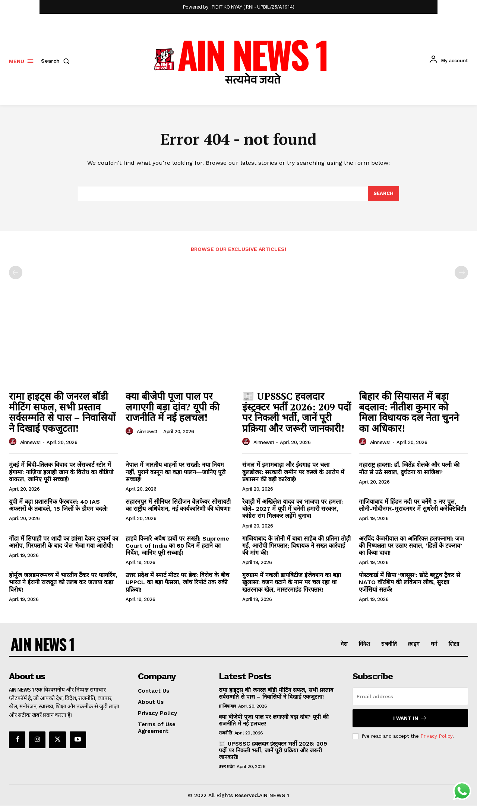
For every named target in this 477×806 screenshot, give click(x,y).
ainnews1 (30, 442)
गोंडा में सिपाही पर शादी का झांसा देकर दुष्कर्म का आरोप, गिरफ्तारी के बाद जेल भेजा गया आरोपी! (63, 542)
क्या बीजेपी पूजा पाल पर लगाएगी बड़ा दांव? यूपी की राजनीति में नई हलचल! (172, 407)
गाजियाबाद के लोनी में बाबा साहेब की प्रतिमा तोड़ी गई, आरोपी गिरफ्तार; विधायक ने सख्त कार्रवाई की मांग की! (296, 545)
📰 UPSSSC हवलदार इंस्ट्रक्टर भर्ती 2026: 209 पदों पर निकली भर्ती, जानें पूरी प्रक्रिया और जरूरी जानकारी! (296, 412)
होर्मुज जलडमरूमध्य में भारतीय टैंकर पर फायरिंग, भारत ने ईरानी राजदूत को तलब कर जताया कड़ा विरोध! (63, 582)
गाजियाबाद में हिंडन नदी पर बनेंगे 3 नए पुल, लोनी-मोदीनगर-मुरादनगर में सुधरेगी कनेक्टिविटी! (412, 505)
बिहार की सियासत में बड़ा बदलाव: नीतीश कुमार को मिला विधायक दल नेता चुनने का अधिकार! (409, 412)
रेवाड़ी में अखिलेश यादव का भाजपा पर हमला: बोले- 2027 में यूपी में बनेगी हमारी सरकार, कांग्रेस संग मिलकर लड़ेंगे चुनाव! (292, 509)
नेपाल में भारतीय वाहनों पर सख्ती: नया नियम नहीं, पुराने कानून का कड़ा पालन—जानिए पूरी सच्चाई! (175, 472)
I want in (410, 718)
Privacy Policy (436, 736)
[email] (410, 696)
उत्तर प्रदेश (226, 766)
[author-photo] (14, 442)
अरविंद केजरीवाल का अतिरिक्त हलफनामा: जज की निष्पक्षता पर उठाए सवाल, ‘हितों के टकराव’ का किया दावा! (411, 545)
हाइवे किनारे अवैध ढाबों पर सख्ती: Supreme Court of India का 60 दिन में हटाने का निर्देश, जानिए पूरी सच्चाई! (177, 545)
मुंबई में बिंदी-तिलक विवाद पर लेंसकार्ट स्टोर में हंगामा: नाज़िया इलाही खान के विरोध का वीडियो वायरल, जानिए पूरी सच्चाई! (61, 472)
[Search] (383, 194)
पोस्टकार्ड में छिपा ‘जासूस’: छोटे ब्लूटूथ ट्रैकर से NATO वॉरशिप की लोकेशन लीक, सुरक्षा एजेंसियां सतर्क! (409, 582)
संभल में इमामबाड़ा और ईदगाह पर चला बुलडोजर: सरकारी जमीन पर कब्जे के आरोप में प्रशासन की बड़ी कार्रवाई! (293, 472)
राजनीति (225, 733)
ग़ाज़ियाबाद (227, 706)
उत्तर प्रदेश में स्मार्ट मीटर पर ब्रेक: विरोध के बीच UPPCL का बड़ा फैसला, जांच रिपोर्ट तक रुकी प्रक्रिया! (177, 582)
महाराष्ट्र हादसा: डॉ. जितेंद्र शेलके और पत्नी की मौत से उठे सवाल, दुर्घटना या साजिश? (409, 469)
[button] (56, 61)
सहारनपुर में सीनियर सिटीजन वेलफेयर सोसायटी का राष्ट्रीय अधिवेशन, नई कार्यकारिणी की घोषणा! (178, 505)
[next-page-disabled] (461, 273)
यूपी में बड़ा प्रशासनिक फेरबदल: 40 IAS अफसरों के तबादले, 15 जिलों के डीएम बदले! (58, 505)
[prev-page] (15, 273)
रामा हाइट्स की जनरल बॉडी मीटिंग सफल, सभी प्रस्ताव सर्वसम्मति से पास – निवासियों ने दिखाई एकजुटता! (62, 412)
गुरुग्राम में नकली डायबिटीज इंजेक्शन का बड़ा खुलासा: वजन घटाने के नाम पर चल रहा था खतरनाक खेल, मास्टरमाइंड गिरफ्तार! (291, 582)
